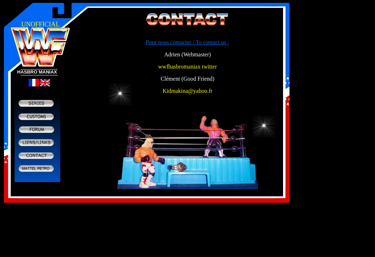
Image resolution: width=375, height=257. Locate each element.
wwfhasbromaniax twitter (187, 67)
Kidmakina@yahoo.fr (187, 91)
